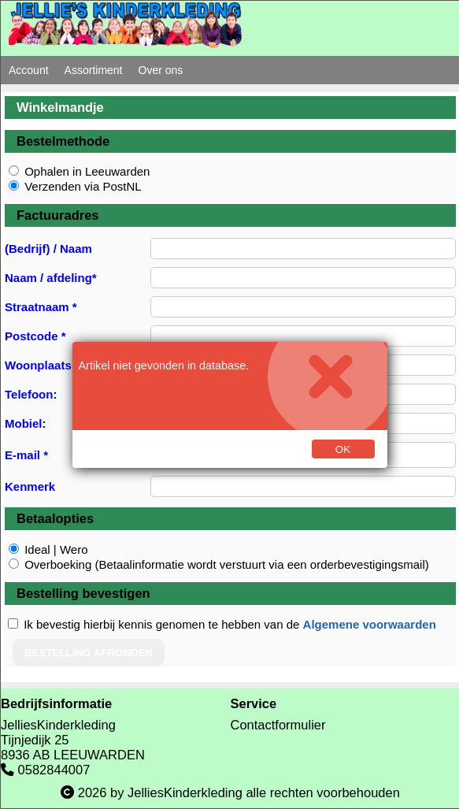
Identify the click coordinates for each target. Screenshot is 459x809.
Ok (342, 449)
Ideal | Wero (55, 549)
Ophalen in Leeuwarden (87, 171)
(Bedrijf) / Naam (48, 248)
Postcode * (35, 336)
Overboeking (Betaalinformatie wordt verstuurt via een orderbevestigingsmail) (226, 564)
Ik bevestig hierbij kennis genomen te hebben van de (230, 624)
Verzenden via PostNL (82, 186)
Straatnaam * (41, 307)
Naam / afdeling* (51, 277)
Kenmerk (30, 486)
